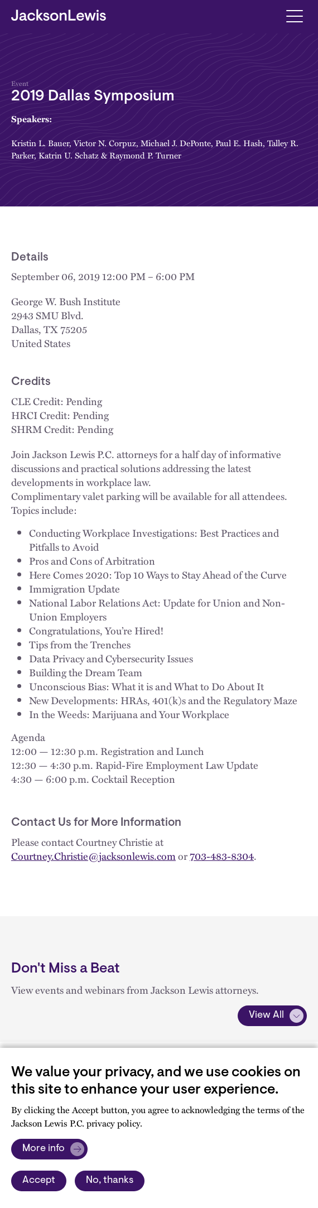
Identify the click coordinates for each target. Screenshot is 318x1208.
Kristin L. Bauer (40, 143)
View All (266, 1015)
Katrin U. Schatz (68, 155)
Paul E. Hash (239, 143)
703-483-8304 (222, 855)
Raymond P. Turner (145, 155)
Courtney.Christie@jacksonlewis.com (93, 855)
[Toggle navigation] (294, 15)
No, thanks (109, 1181)
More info (43, 1149)
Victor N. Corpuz (105, 143)
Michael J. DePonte (176, 143)
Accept (38, 1181)
